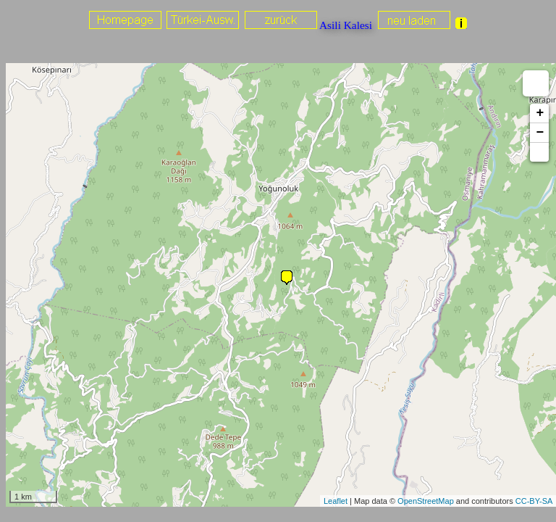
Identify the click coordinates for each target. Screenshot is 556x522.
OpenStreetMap (425, 501)
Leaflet (336, 501)
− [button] (540, 132)
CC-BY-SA (534, 501)
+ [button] (540, 113)
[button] (539, 152)
